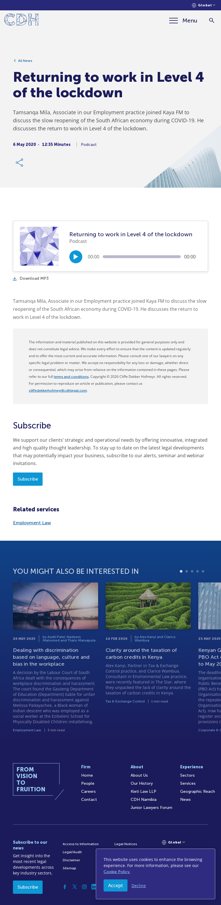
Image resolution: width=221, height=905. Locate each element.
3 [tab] (192, 594)
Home (87, 775)
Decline (139, 885)
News (185, 799)
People (87, 783)
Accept (115, 885)
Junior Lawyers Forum (151, 807)
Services (188, 783)
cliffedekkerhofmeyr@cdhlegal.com (58, 390)
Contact (89, 799)
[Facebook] (64, 886)
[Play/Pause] (75, 256)
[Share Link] (20, 166)
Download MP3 (31, 278)
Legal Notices (126, 844)
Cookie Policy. (117, 871)
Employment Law (32, 522)
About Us (139, 775)
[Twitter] (74, 886)
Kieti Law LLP (143, 791)
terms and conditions (71, 377)
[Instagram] (84, 886)
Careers (88, 791)
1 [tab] (181, 594)
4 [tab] (197, 594)
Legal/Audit (72, 852)
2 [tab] (186, 594)
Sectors (187, 775)
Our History (142, 783)
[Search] (212, 21)
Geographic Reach (197, 791)
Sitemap (69, 868)
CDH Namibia (144, 799)
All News (25, 64)
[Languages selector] (203, 5)
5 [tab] (203, 594)
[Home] (21, 21)
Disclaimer (71, 860)
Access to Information (81, 844)
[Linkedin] (94, 886)
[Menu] (183, 20)
